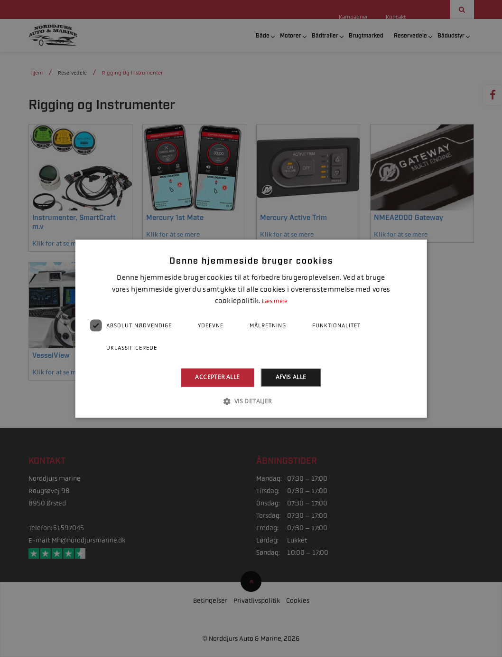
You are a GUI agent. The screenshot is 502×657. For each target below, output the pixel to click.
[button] (250, 401)
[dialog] (251, 328)
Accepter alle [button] (217, 377)
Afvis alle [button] (291, 377)
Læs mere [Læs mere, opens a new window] (274, 301)
